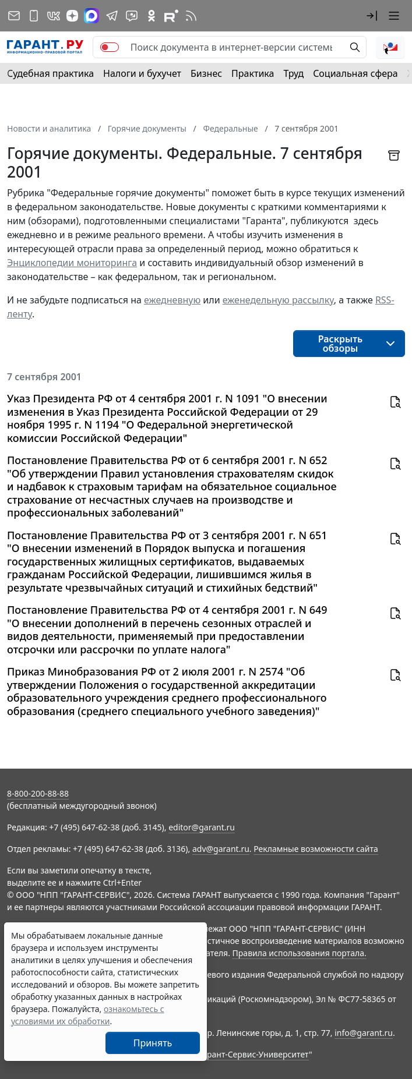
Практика (252, 73)
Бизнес (206, 73)
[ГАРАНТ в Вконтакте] (54, 16)
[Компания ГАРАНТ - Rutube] (171, 16)
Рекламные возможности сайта (315, 848)
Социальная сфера (355, 73)
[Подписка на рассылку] (14, 16)
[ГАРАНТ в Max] (91, 15)
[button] (372, 16)
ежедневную (172, 299)
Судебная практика (50, 73)
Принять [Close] (152, 1042)
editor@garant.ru (201, 827)
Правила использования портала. (300, 952)
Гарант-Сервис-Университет (254, 1054)
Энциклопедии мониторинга (72, 262)
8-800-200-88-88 (38, 793)
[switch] (109, 47)
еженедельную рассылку (278, 299)
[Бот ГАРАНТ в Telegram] (132, 16)
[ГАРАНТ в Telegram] (112, 16)
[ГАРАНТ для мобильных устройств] (34, 16)
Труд (293, 73)
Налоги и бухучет (142, 73)
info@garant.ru (363, 1032)
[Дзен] (72, 16)
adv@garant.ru (220, 848)
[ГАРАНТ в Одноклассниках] (152, 16)
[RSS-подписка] (191, 16)
